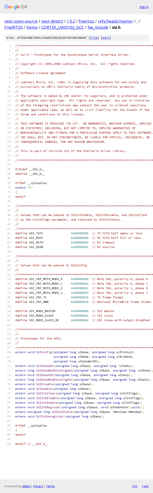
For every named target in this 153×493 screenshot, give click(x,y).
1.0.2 (71, 21)
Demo (32, 27)
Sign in (144, 7)
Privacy (38, 486)
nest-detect (52, 21)
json (145, 486)
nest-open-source (20, 21)
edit (105, 38)
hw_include (98, 27)
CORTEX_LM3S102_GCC (62, 27)
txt (134, 486)
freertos (86, 21)
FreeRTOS (13, 27)
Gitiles (26, 486)
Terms (50, 486)
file (93, 38)
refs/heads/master (115, 21)
